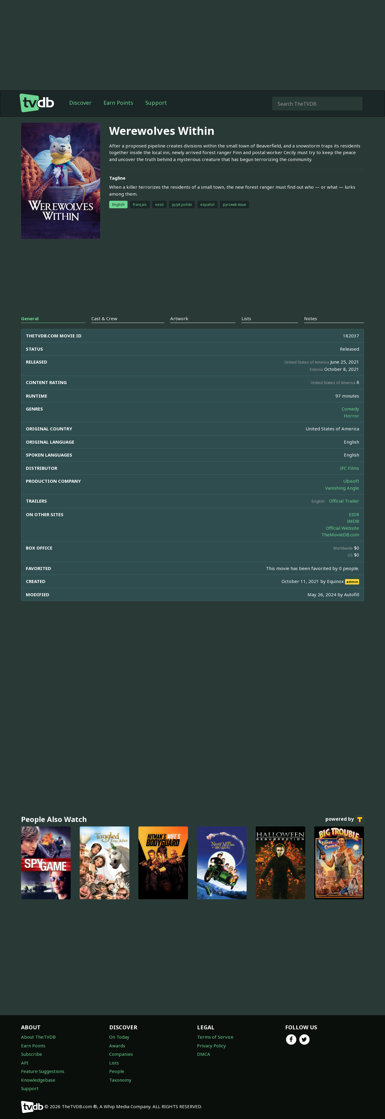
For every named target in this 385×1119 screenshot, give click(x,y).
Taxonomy (120, 1080)
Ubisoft (351, 481)
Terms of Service (215, 1037)
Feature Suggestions (42, 1071)
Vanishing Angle (342, 488)
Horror (351, 416)
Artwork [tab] (179, 318)
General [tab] (29, 318)
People (116, 1071)
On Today (119, 1037)
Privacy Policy (211, 1046)
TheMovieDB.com (340, 535)
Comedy (350, 409)
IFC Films (349, 468)
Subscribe (31, 1054)
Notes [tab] (310, 318)
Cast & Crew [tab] (104, 318)
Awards (117, 1046)
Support (156, 102)
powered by (344, 819)
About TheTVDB (38, 1037)
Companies (121, 1054)
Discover (80, 102)
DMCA (203, 1054)
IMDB (353, 521)
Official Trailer (344, 501)
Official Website (342, 528)
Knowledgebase (38, 1080)
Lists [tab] (246, 318)
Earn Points (118, 102)
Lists (114, 1063)
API (24, 1063)
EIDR (354, 514)
